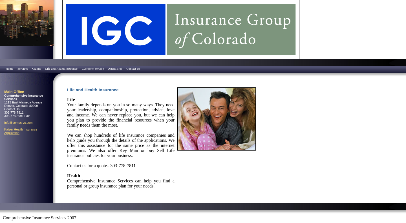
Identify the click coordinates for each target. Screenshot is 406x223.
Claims (36, 68)
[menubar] (71, 68)
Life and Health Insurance (61, 68)
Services (22, 68)
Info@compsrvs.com (18, 122)
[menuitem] (1, 66)
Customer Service (93, 68)
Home (9, 68)
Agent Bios (115, 68)
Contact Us (133, 68)
